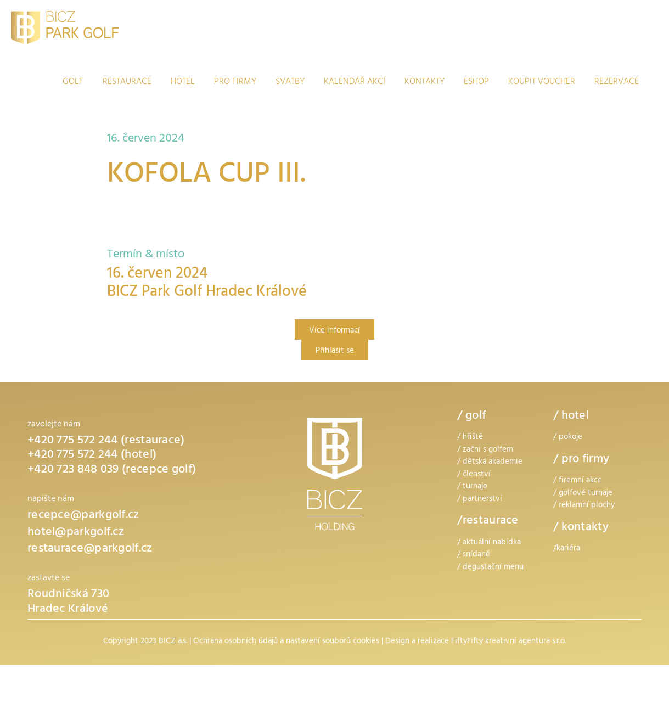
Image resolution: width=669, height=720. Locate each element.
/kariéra (566, 549)
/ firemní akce (577, 481)
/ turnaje (472, 487)
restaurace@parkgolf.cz (90, 549)
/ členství (474, 475)
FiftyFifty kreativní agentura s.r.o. (508, 642)
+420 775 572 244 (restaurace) (106, 441)
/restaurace (487, 521)
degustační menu (493, 568)
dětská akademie (492, 462)
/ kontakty (581, 527)
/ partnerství (479, 500)
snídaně (476, 555)
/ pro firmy (581, 459)
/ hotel (571, 416)
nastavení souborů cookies (332, 642)
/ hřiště (470, 438)
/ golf (471, 416)
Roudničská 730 (68, 594)
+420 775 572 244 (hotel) (91, 455)
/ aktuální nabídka (489, 543)
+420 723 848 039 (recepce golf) (111, 470)
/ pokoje (567, 438)
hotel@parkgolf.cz (75, 532)
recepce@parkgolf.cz (83, 515)
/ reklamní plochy (584, 506)
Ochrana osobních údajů (235, 642)
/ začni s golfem (485, 450)
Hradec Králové (67, 609)
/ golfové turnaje (582, 494)
